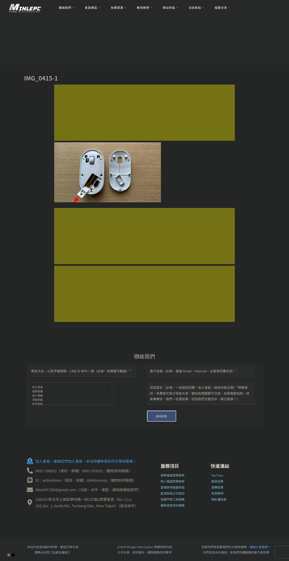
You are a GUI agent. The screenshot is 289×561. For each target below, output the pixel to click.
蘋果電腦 (68, 391)
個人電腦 (68, 396)
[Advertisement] (144, 113)
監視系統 (68, 404)
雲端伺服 (68, 400)
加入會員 (68, 387)
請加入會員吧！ (260, 547)
